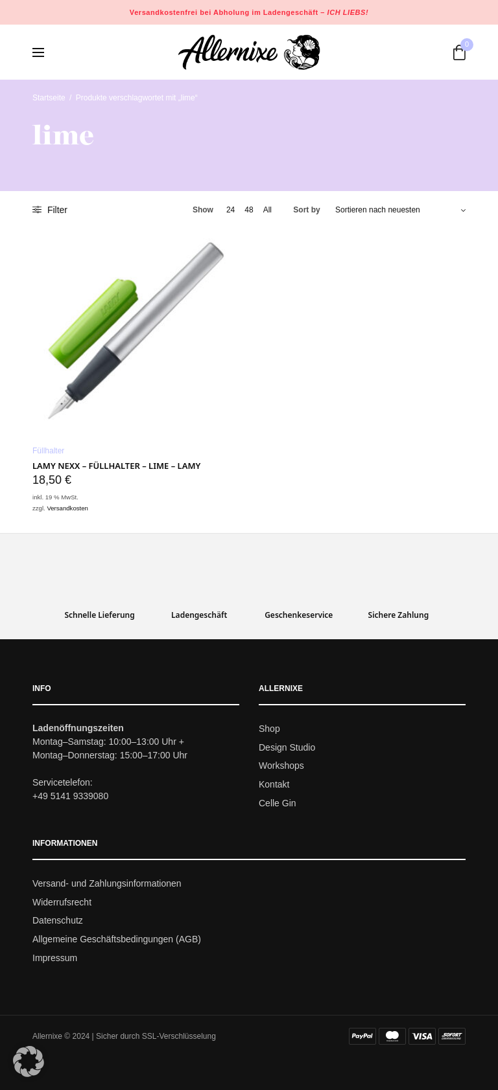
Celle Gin (277, 803)
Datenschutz (57, 921)
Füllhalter (48, 450)
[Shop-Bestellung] (400, 209)
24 (230, 210)
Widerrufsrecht (61, 902)
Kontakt (274, 784)
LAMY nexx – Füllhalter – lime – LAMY (116, 465)
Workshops (281, 766)
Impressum (54, 958)
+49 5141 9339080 (70, 796)
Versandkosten (67, 508)
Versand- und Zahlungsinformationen (107, 883)
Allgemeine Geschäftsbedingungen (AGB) (116, 939)
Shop (269, 728)
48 (248, 210)
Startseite (48, 97)
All (267, 210)
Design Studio (287, 747)
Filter (49, 210)
